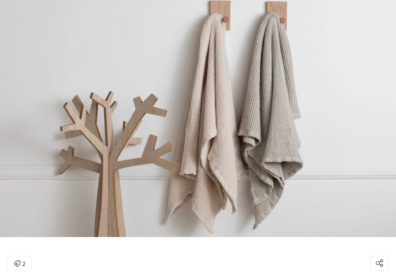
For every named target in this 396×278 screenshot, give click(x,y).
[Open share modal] (379, 263)
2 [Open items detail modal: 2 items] (20, 264)
